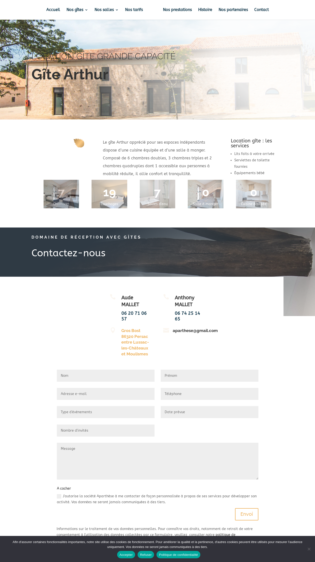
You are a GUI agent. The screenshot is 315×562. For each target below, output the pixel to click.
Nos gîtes (74, 10)
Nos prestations (177, 10)
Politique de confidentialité (178, 555)
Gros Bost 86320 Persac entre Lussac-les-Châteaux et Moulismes (135, 342)
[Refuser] (308, 549)
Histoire (205, 10)
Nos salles (104, 10)
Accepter (126, 555)
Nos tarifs (134, 10)
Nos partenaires (233, 10)
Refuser (146, 555)
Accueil (53, 10)
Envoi (246, 514)
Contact (261, 10)
